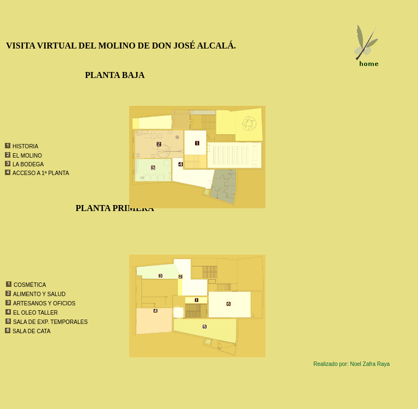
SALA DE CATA (32, 331)
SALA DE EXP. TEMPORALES (50, 322)
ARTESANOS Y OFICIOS (44, 303)
